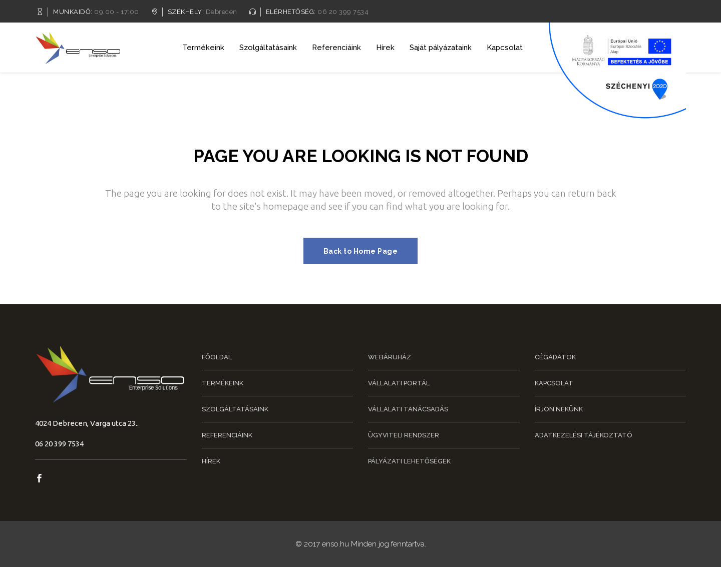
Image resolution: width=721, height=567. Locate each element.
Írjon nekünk (559, 409)
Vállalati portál (399, 383)
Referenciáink (227, 435)
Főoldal (217, 357)
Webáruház (389, 357)
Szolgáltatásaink (235, 409)
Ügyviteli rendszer (403, 435)
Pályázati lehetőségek (409, 461)
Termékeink (222, 383)
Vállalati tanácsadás (408, 409)
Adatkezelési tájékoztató (583, 435)
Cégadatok (555, 357)
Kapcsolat (554, 383)
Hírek (211, 461)
